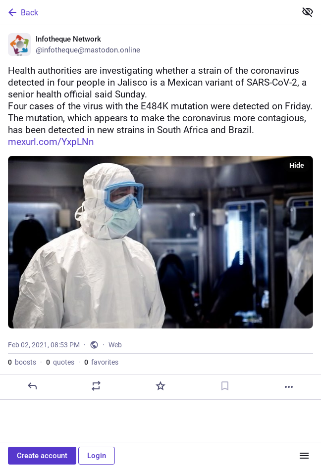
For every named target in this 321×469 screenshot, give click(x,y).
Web (115, 345)
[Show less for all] (307, 12)
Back (22, 12)
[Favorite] (160, 386)
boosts (22, 362)
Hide (296, 165)
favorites (101, 362)
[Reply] (32, 386)
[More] (289, 387)
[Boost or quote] (96, 386)
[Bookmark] (225, 386)
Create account (42, 455)
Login (96, 455)
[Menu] (304, 455)
